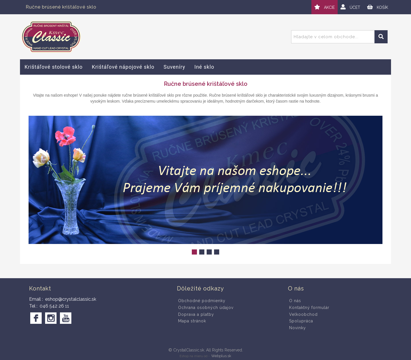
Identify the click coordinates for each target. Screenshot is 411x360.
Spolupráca (301, 321)
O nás (295, 300)
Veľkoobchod (303, 314)
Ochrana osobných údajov (205, 307)
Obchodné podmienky (201, 300)
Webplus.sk (221, 356)
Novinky (297, 328)
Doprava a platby (196, 314)
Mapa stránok (192, 321)
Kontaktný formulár (309, 307)
